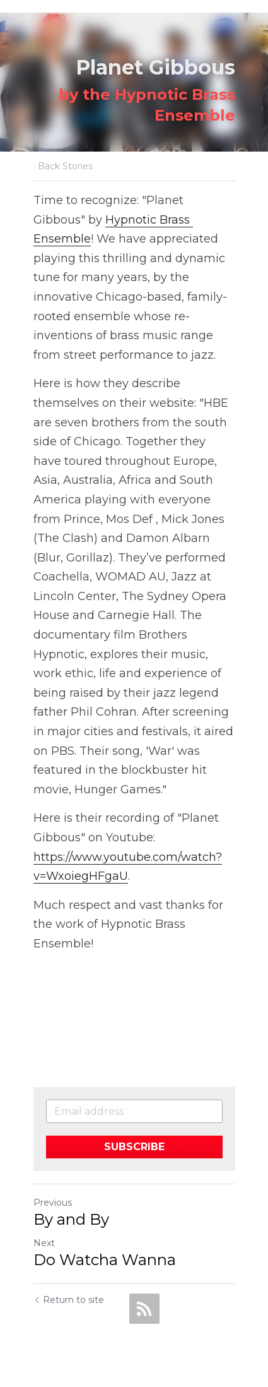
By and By (71, 1219)
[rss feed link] (144, 1309)
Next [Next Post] (44, 1243)
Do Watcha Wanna (104, 1260)
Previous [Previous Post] (52, 1202)
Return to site (68, 1300)
